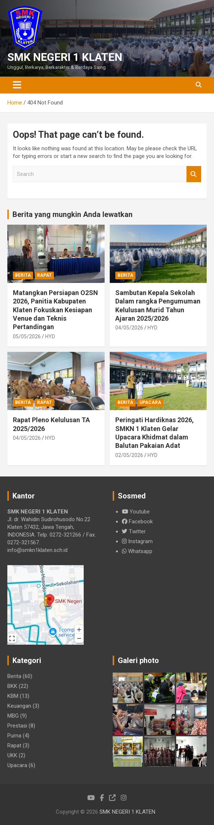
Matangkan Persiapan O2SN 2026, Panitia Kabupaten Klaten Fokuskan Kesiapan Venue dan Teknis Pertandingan (55, 310)
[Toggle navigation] (17, 85)
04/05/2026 (129, 328)
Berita (23, 275)
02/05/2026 (129, 455)
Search (193, 174)
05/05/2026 (27, 336)
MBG (13, 715)
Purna (14, 735)
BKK (12, 686)
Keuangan (19, 706)
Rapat (44, 275)
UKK (12, 755)
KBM (12, 696)
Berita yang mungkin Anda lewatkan (72, 214)
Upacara (150, 402)
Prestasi (17, 725)
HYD (50, 336)
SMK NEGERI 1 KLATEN (64, 57)
